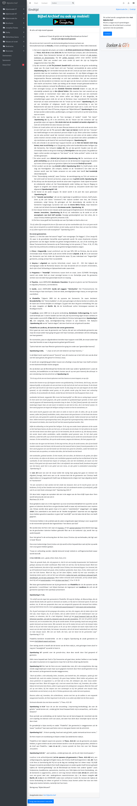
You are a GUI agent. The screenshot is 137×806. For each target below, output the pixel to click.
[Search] (61, 3)
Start (36, 3)
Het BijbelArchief (49, 795)
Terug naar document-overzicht (40, 801)
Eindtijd (132, 9)
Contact (45, 3)
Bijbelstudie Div (121, 9)
